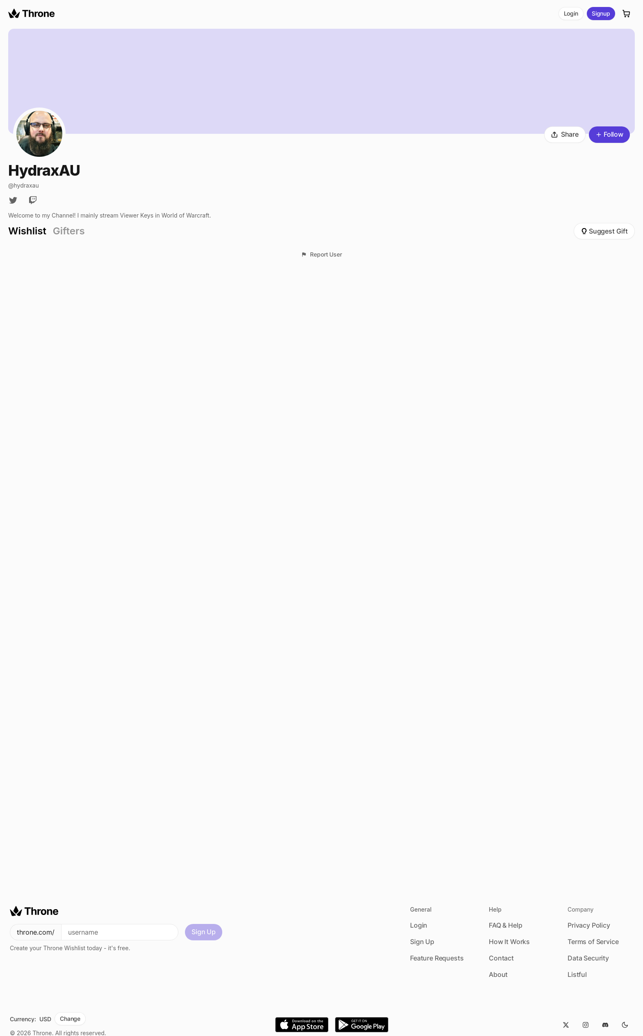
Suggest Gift (604, 231)
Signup (601, 13)
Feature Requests (436, 958)
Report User (321, 254)
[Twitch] (33, 200)
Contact (501, 958)
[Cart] (626, 13)
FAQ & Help (505, 925)
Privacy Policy (589, 925)
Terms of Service (593, 941)
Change (70, 1018)
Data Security (588, 958)
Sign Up (204, 932)
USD (45, 1018)
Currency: (23, 1018)
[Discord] (605, 1025)
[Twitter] (13, 200)
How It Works (509, 941)
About (498, 974)
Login (571, 13)
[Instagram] (585, 1025)
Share (565, 134)
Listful (577, 974)
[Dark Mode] (625, 1025)
